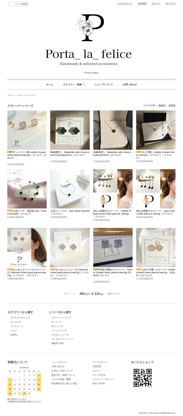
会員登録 (142, 3)
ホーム (49, 84)
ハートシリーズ (58, 330)
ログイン (156, 3)
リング (13, 330)
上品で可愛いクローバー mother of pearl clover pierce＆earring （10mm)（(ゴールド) (155, 272)
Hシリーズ (56, 322)
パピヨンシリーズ (60, 335)
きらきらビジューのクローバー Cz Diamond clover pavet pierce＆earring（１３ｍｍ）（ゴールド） (26, 272)
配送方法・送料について (63, 375)
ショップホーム (58, 362)
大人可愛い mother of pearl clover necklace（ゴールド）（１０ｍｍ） (155, 155)
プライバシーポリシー (103, 379)
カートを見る (99, 375)
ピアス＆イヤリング (20, 317)
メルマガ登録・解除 (61, 379)
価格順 (161, 105)
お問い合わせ (130, 84)
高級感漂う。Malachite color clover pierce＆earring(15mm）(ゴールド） (69, 153)
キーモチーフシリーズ (62, 339)
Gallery (13, 335)
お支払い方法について (62, 370)
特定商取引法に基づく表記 (64, 383)
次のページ (113, 293)
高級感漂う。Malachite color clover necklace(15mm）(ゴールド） (112, 153)
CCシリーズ (57, 326)
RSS (95, 383)
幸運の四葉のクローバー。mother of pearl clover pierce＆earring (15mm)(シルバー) (112, 272)
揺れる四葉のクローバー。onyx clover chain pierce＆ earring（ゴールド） (155, 212)
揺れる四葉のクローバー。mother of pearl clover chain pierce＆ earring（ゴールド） (112, 214)
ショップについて (103, 84)
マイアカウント (124, 3)
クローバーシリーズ (26, 95)
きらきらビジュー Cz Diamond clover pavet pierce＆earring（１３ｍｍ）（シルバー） (69, 272)
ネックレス (15, 322)
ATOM (102, 383)
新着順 (172, 105)
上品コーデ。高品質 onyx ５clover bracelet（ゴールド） (27, 212)
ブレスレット (16, 326)
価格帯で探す (58, 343)
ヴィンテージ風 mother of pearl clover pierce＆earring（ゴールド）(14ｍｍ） (26, 155)
